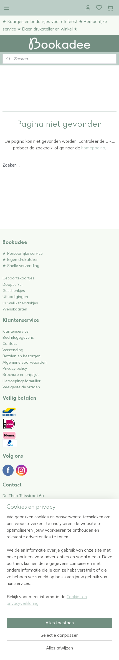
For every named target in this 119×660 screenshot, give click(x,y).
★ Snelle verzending (20, 265)
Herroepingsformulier (21, 380)
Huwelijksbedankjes (20, 302)
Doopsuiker (12, 284)
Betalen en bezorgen (21, 355)
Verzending (12, 349)
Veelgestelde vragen (21, 386)
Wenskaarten (14, 309)
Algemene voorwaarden (24, 362)
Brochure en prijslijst (20, 374)
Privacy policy (14, 368)
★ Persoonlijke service (22, 253)
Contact (9, 343)
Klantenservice (15, 331)
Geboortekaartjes (18, 278)
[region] (59, 562)
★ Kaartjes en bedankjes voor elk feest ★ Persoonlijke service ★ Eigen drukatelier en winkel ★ (54, 25)
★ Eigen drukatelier (20, 259)
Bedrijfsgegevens (18, 337)
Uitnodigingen (15, 296)
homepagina (93, 148)
